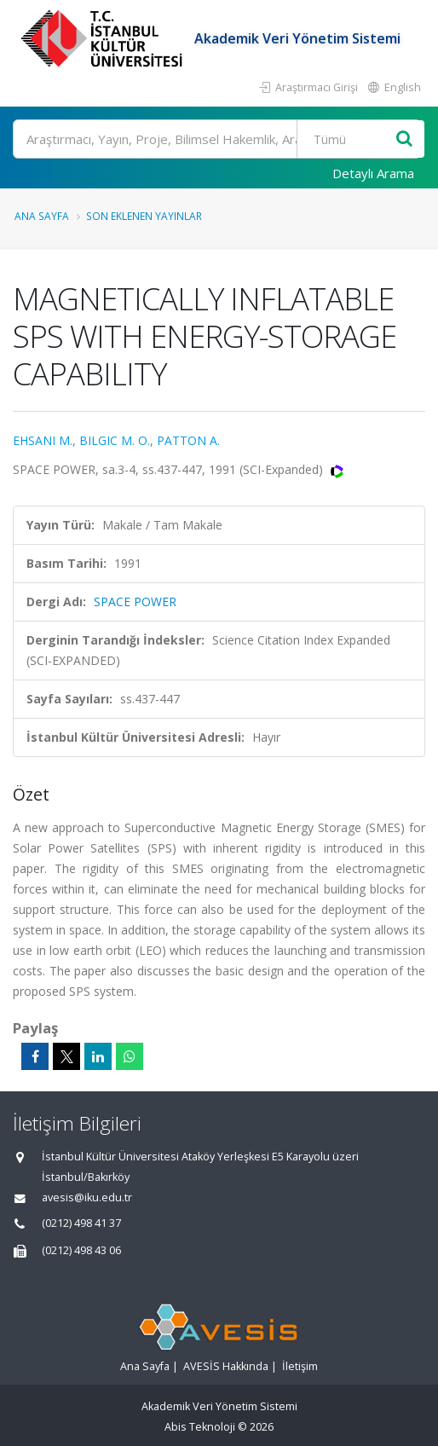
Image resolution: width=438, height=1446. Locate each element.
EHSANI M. (42, 440)
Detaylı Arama (373, 173)
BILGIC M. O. (114, 440)
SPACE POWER (135, 601)
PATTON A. (188, 440)
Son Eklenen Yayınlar (144, 216)
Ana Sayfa (41, 216)
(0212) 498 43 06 (81, 1250)
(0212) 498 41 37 (81, 1223)
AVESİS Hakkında (225, 1366)
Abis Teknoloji (199, 1427)
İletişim (300, 1366)
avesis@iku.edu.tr (87, 1197)
